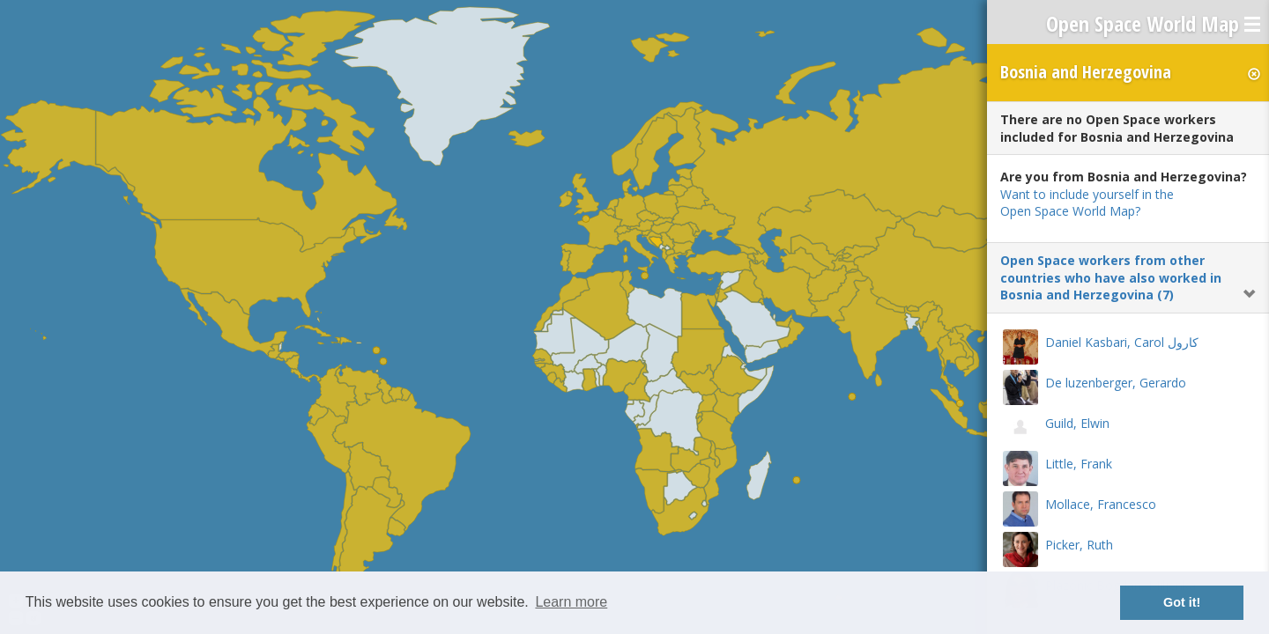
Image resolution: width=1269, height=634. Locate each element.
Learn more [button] (571, 601)
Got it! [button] (1181, 602)
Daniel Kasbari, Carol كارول (1121, 342)
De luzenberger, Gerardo (1115, 382)
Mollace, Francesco (1100, 504)
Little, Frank (1078, 463)
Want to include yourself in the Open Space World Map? (1087, 203)
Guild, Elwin (1077, 423)
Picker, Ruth (1079, 544)
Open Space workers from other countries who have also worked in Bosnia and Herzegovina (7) (1110, 277)
